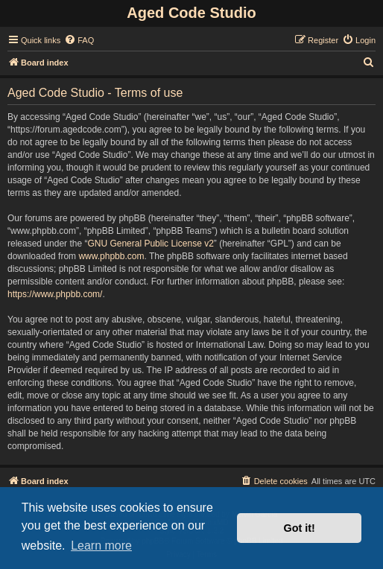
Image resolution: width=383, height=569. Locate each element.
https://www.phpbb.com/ (54, 294)
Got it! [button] (299, 528)
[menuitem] (79, 40)
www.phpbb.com (111, 256)
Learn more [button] (101, 545)
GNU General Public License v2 (150, 243)
